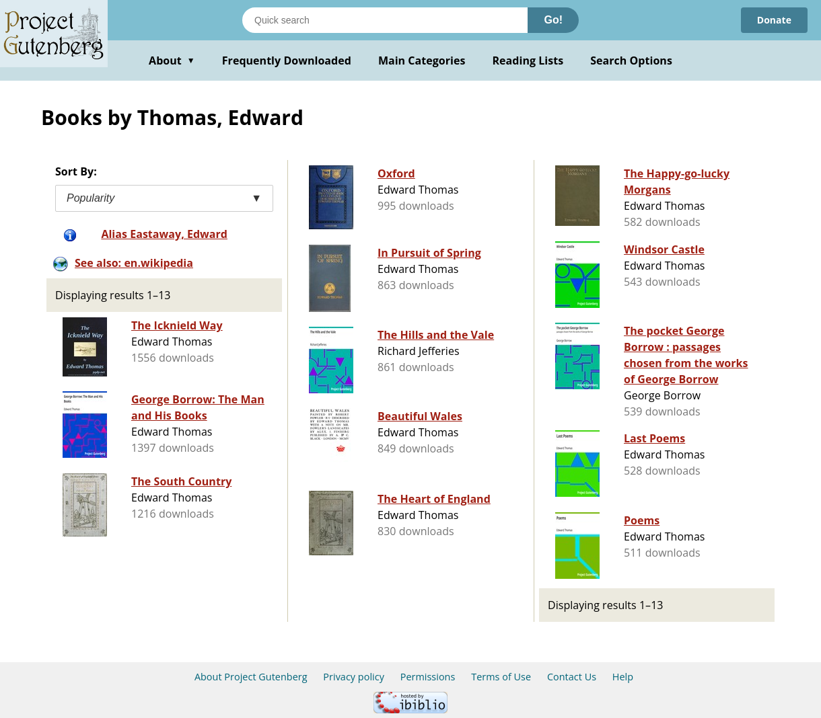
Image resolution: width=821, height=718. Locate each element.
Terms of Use (501, 676)
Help (622, 676)
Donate (774, 19)
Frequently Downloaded (286, 60)
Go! (553, 20)
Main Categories (422, 60)
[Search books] (385, 20)
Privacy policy (353, 676)
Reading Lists (528, 60)
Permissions (428, 676)
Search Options (631, 60)
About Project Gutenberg (251, 676)
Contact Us (571, 676)
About (172, 60)
